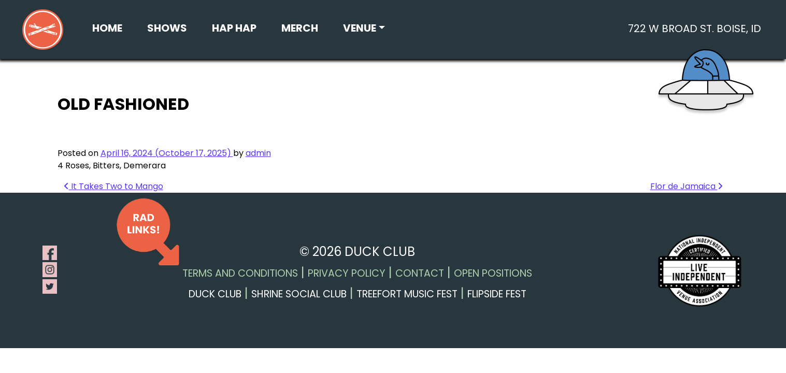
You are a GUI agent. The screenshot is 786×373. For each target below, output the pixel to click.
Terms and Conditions (240, 273)
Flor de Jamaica (686, 186)
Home (107, 28)
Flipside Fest (496, 294)
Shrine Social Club (299, 294)
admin (258, 153)
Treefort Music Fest (407, 294)
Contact (419, 273)
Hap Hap (234, 28)
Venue (359, 28)
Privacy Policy (346, 273)
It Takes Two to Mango (113, 186)
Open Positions (493, 273)
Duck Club (215, 294)
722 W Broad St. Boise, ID (694, 28)
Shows (167, 28)
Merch (299, 28)
